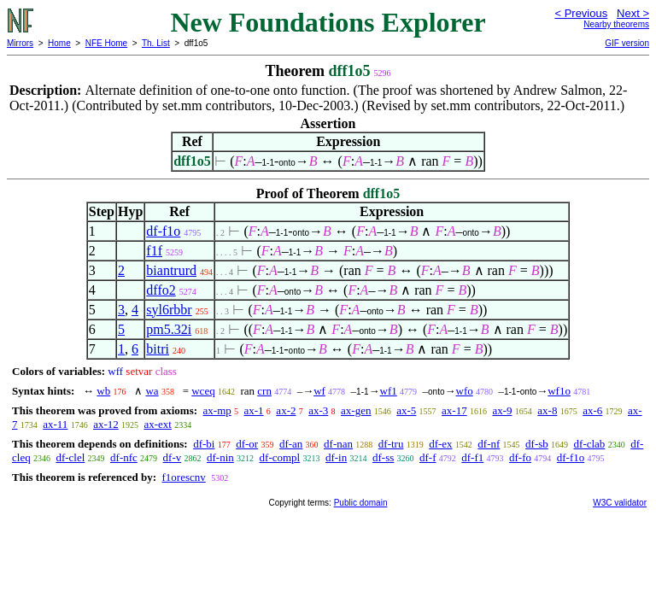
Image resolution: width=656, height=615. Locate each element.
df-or (247, 443)
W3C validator (620, 502)
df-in (336, 457)
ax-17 (454, 410)
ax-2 (286, 410)
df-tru (391, 443)
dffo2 (160, 290)
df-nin (220, 457)
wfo (464, 390)
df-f (427, 457)
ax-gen (356, 410)
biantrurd (171, 270)
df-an (290, 443)
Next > (633, 13)
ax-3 (318, 410)
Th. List (156, 43)
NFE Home (106, 43)
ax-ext (157, 424)
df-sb (536, 443)
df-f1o (163, 231)
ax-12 (106, 424)
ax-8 (547, 410)
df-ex (440, 443)
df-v (172, 457)
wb (103, 390)
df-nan (338, 443)
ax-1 (254, 410)
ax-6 (592, 410)
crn (264, 390)
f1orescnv (183, 477)
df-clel (70, 457)
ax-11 (55, 424)
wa (151, 390)
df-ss (383, 457)
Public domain (361, 502)
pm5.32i (168, 329)
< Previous (580, 13)
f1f (154, 250)
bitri (157, 349)
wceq (202, 390)
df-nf (488, 443)
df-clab (590, 443)
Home (59, 43)
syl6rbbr (168, 309)
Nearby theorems (616, 24)
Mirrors (20, 43)
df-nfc (124, 457)
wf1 (388, 390)
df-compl (280, 457)
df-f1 (472, 457)
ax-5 (406, 410)
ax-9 (502, 410)
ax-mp (217, 410)
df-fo (520, 457)
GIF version (627, 43)
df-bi (203, 443)
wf (319, 390)
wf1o (559, 390)
